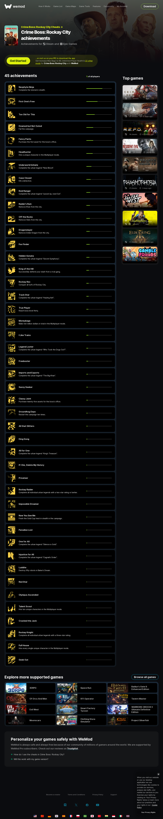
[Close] (158, 774)
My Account (122, 6)
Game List (57, 6)
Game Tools (84, 6)
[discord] (65, 805)
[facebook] (87, 805)
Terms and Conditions (76, 795)
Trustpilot (72, 748)
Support (114, 795)
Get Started (18, 61)
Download (150, 6)
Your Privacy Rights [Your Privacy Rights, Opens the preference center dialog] (148, 812)
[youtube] (97, 805)
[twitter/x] (76, 805)
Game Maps (70, 6)
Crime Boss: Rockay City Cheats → (42, 27)
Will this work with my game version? (31, 759)
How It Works (44, 6)
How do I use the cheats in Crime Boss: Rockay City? (39, 754)
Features (97, 6)
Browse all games (145, 677)
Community (109, 6)
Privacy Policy (97, 795)
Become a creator (53, 795)
